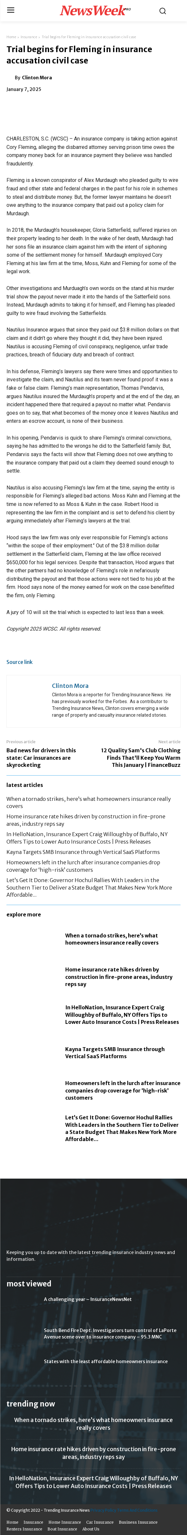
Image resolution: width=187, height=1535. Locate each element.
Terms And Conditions (137, 1510)
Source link (19, 662)
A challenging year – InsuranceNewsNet (88, 1299)
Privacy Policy (103, 1510)
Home (11, 37)
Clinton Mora (37, 78)
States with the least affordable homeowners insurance (106, 1361)
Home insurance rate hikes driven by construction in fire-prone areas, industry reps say (118, 976)
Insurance (29, 37)
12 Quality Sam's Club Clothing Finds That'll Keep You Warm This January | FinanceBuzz (141, 757)
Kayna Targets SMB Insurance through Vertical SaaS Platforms (83, 852)
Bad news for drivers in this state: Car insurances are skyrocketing (41, 757)
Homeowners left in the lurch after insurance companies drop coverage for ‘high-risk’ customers (123, 1090)
